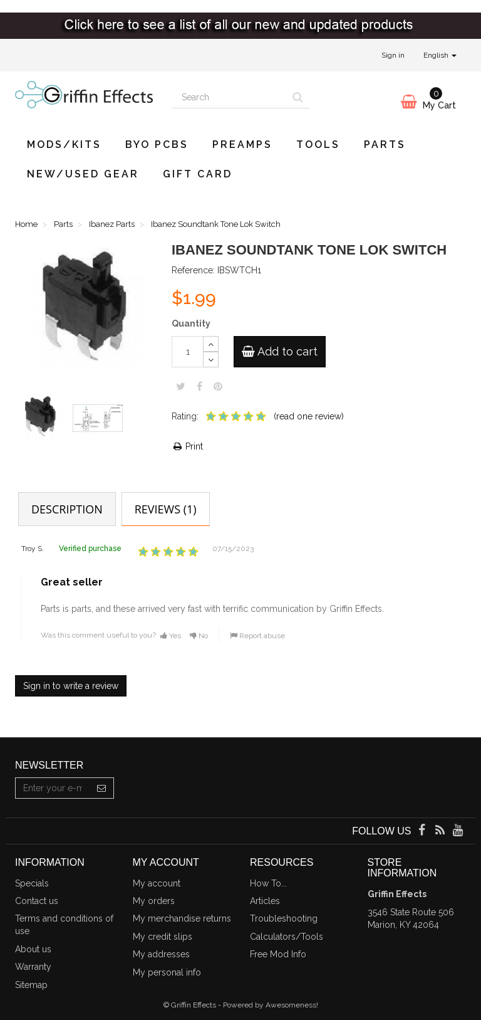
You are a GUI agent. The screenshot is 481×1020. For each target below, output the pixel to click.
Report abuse (257, 635)
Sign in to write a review (70, 686)
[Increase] (211, 344)
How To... (268, 883)
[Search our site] (229, 97)
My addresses (161, 954)
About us (33, 949)
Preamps (242, 144)
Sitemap (31, 985)
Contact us (36, 901)
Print (187, 446)
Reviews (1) (166, 509)
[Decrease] (211, 359)
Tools (318, 144)
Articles (265, 901)
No (199, 635)
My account (156, 883)
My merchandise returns (182, 918)
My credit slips (162, 937)
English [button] (440, 55)
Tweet (180, 386)
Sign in (393, 55)
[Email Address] (52, 788)
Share (199, 386)
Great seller (72, 582)
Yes (170, 635)
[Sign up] (102, 788)
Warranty (33, 967)
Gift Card (197, 174)
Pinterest (218, 386)
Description (67, 509)
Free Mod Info (278, 954)
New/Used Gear (83, 174)
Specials (32, 883)
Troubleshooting (284, 918)
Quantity (191, 323)
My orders (154, 901)
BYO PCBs (157, 144)
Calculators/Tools (286, 937)
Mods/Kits (64, 144)
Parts (385, 144)
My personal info (167, 972)
